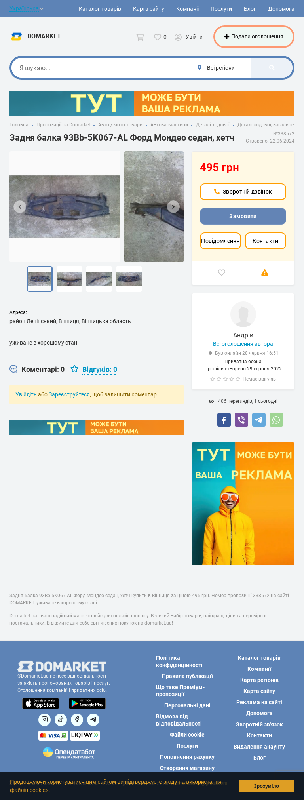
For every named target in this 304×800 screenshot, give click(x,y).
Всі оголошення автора (243, 345)
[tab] (37, 371)
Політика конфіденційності (179, 661)
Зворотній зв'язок (259, 724)
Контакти (265, 242)
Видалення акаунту (259, 746)
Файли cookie (187, 734)
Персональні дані (187, 705)
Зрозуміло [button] (266, 786)
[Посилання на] (44, 720)
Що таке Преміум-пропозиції (180, 690)
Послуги (221, 9)
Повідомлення (220, 242)
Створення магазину (187, 768)
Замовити (242, 217)
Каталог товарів (100, 9)
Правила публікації (187, 676)
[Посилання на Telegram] (93, 720)
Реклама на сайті (259, 702)
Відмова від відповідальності (179, 720)
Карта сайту (148, 9)
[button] (52, 791)
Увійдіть (26, 395)
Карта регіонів (259, 680)
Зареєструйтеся (69, 395)
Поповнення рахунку (187, 757)
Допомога (281, 9)
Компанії (187, 9)
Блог (250, 9)
